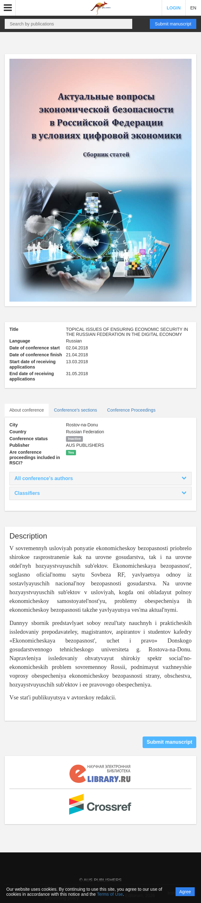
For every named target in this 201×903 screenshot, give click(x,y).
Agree (185, 891)
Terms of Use (109, 894)
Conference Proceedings (131, 410)
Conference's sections (75, 410)
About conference (26, 410)
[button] (8, 8)
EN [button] (193, 7)
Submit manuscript (173, 23)
